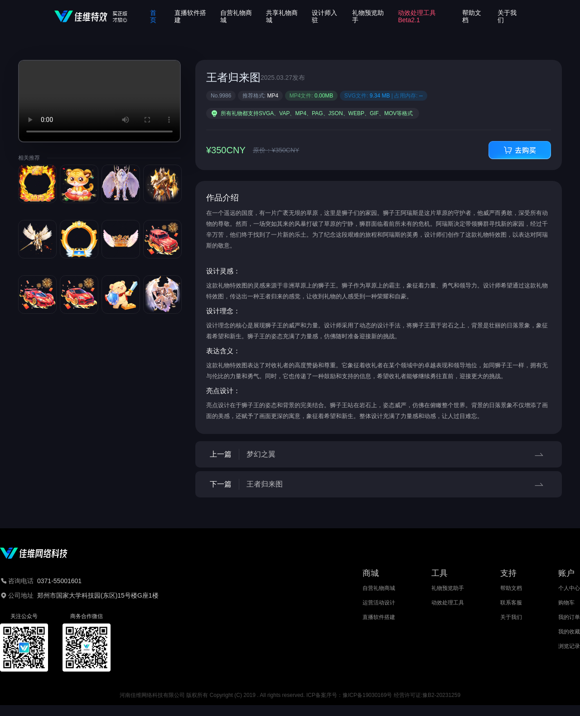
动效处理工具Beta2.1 (417, 16)
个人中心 (569, 588)
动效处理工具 (447, 602)
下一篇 (378, 484)
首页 (153, 16)
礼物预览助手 (447, 588)
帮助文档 (511, 588)
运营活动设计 (378, 602)
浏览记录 (569, 646)
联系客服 (511, 602)
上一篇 (378, 454)
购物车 (566, 602)
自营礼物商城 (378, 588)
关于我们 (511, 617)
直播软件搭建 (378, 617)
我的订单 (569, 617)
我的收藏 (569, 631)
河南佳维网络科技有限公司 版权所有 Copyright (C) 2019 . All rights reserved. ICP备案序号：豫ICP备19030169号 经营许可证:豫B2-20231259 (290, 695)
